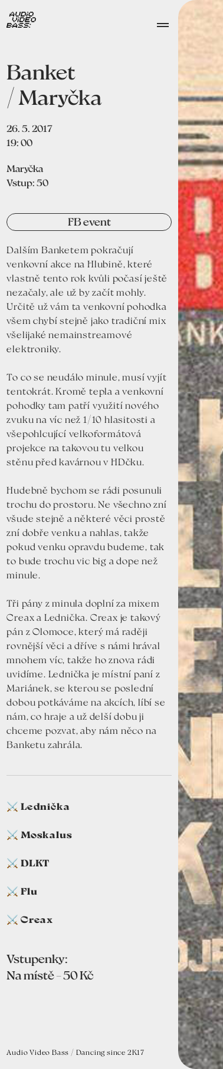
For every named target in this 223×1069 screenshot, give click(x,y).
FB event (89, 221)
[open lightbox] (200, 534)
